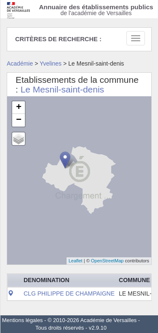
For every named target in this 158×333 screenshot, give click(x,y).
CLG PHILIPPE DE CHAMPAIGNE (69, 293)
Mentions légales (22, 320)
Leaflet (76, 260)
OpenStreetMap (107, 260)
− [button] (18, 120)
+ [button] (18, 107)
